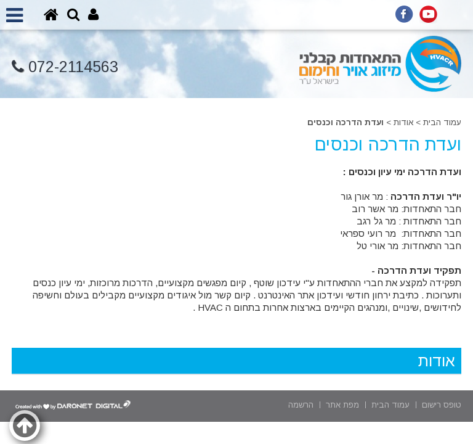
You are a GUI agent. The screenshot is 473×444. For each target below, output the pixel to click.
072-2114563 (65, 67)
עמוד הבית (442, 122)
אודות (403, 122)
